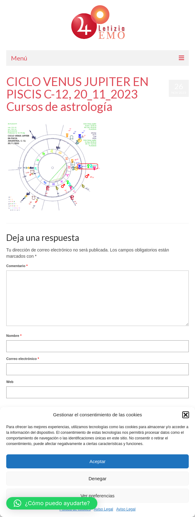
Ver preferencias (97, 495)
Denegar (98, 478)
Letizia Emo (24, 119)
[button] (186, 415)
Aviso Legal (103, 509)
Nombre (14, 335)
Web (9, 382)
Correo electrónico (22, 359)
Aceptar (98, 461)
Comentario (16, 266)
